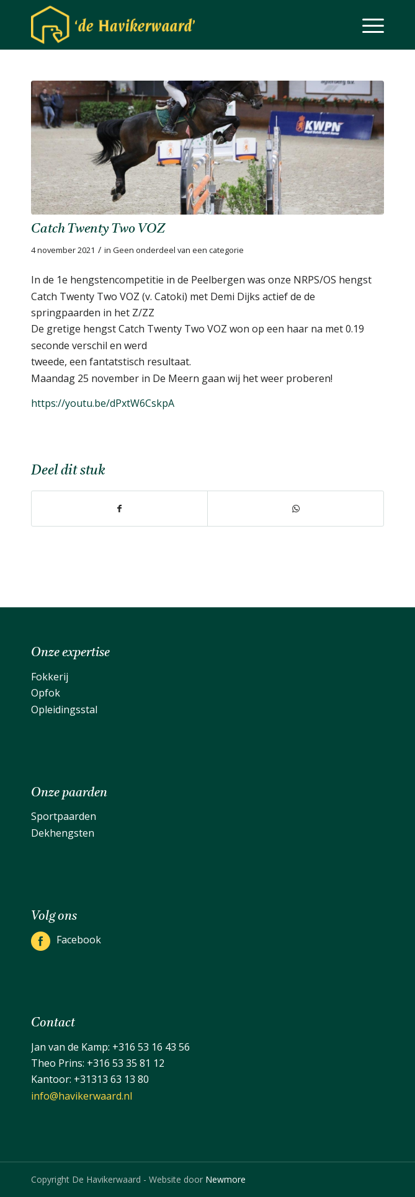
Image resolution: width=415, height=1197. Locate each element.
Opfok (45, 693)
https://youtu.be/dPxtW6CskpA (102, 403)
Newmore (225, 1179)
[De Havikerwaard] (172, 25)
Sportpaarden (63, 816)
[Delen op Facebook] (119, 508)
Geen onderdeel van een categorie (178, 250)
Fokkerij (49, 676)
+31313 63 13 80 (111, 1079)
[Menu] (367, 25)
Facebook (78, 939)
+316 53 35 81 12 (125, 1063)
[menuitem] (367, 25)
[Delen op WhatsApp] (295, 508)
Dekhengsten (62, 833)
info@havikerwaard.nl (81, 1096)
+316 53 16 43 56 (151, 1047)
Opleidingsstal (64, 709)
